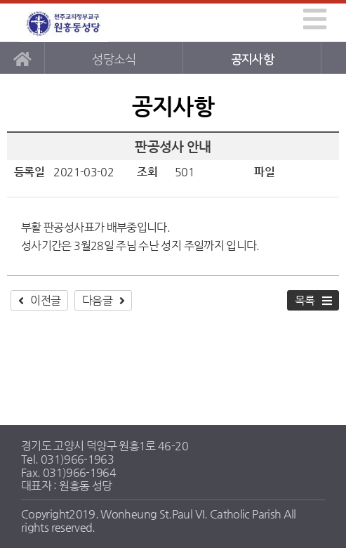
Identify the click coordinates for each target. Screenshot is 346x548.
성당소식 (113, 59)
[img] (314, 19)
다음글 (97, 300)
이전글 (45, 300)
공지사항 (252, 59)
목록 (305, 300)
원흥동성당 (66, 23)
